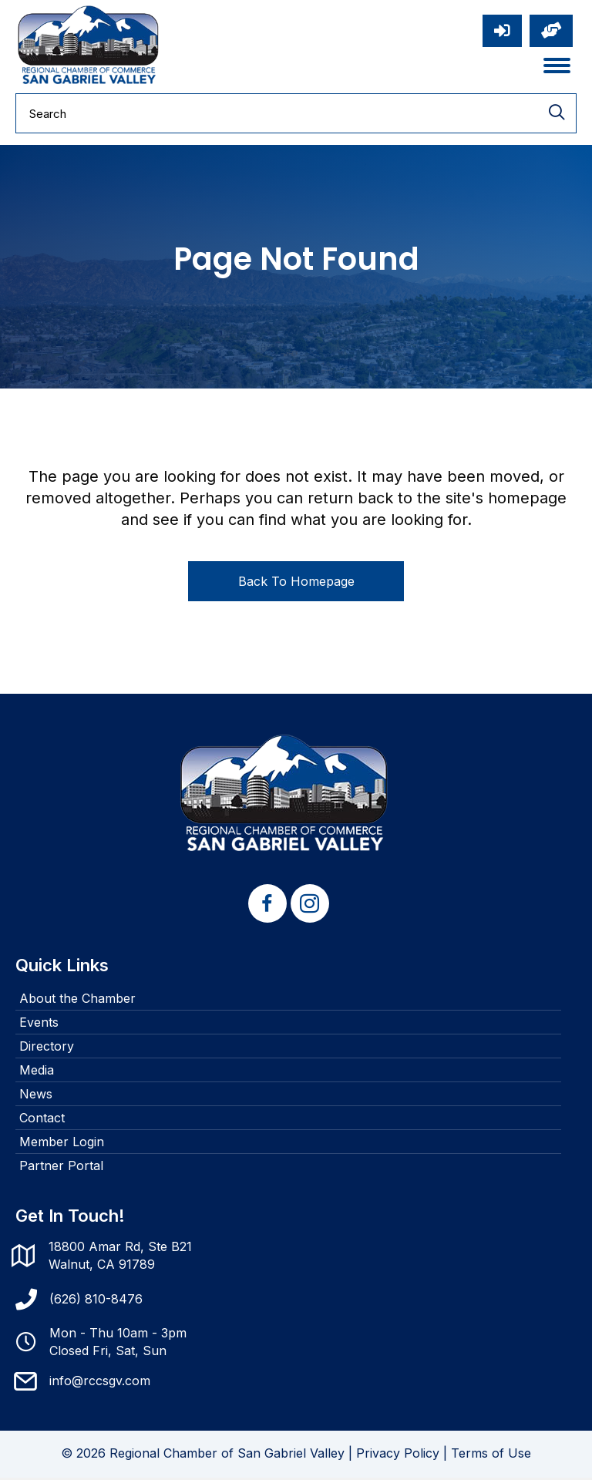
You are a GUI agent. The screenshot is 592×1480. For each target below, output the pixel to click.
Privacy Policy (397, 1455)
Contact (42, 1120)
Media (36, 1072)
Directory (46, 1048)
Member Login (61, 1144)
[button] (267, 905)
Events (39, 1024)
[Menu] (557, 67)
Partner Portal (61, 1168)
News (35, 1096)
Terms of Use (491, 1455)
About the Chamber (77, 1000)
